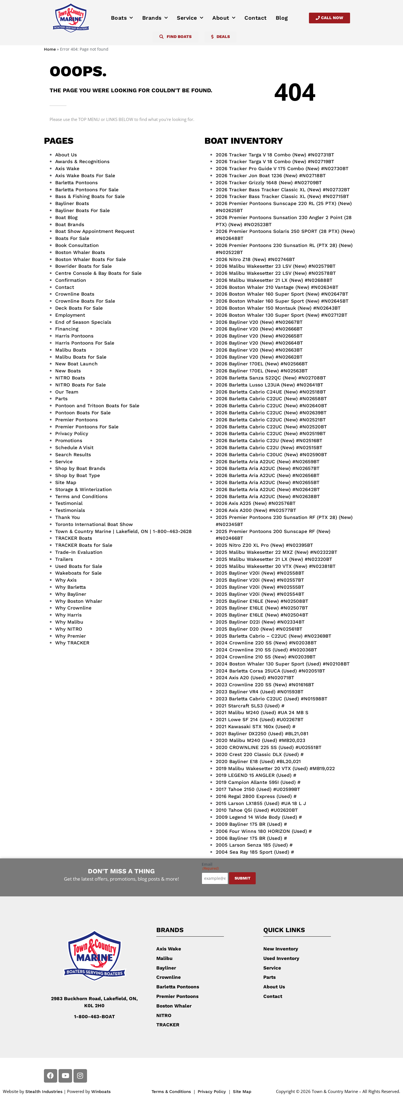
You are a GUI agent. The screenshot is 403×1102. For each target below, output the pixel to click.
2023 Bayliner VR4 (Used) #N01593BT (260, 691)
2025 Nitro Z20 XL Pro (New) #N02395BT (264, 545)
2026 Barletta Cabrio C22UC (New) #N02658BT (271, 398)
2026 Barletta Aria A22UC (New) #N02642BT (268, 489)
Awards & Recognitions (82, 161)
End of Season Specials (83, 322)
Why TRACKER (72, 643)
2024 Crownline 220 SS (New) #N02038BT (266, 643)
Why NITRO (68, 629)
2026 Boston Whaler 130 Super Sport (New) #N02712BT (282, 315)
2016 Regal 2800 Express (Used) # (256, 796)
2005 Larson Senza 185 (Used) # (254, 845)
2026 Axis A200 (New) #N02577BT (256, 510)
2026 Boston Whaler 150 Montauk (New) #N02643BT (278, 308)
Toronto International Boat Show (94, 524)
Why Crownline (73, 608)
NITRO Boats (70, 378)
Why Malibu (69, 622)
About (223, 18)
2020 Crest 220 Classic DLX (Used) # (260, 754)
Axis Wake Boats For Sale (85, 175)
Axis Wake (67, 168)
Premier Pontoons (76, 419)
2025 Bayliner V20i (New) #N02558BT (260, 573)
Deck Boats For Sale (79, 308)
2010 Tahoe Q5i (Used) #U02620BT (257, 810)
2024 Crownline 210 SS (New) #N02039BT (266, 657)
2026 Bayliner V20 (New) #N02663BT (259, 350)
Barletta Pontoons (76, 182)
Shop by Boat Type (77, 475)
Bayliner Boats (72, 203)
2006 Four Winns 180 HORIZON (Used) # (264, 831)
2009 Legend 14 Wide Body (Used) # (259, 817)
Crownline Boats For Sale (85, 301)
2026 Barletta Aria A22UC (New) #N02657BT (268, 468)
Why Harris (68, 615)
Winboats (101, 1091)
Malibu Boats (70, 350)
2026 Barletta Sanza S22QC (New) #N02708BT (271, 378)
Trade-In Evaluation (79, 552)
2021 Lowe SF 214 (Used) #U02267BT (260, 719)
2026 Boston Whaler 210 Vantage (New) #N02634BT (277, 287)
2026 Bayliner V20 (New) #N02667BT (259, 322)
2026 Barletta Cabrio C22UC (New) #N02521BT (271, 419)
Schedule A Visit (74, 447)
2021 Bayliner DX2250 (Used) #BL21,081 (262, 733)
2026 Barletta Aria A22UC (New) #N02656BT (268, 475)
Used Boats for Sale (78, 566)
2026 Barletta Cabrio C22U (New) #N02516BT (269, 440)
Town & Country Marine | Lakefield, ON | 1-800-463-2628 (123, 531)
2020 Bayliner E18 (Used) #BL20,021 (258, 761)
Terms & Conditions (171, 1091)
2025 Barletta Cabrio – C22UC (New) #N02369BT (273, 636)
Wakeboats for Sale (78, 573)
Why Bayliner (70, 594)
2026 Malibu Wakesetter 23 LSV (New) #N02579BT (276, 266)
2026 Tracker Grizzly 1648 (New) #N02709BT (269, 182)
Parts (61, 398)
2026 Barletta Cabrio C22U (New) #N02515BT (269, 447)
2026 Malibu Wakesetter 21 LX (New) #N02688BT (274, 280)
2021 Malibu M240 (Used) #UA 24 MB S (262, 712)
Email (210, 866)
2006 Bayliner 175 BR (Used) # (251, 838)
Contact (255, 18)
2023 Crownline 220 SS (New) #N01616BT (265, 684)
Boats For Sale (72, 238)
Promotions (68, 440)
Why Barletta (70, 587)
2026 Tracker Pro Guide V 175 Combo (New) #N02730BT (282, 168)
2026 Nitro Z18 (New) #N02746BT (255, 259)
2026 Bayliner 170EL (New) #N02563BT (262, 371)
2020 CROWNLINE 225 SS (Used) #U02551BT (269, 747)
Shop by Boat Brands (80, 468)
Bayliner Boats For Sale (82, 210)
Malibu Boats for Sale (80, 357)
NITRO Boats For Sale (80, 385)
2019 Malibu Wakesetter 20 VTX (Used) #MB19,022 (275, 768)
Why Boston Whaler (78, 601)
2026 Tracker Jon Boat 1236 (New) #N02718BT (271, 175)
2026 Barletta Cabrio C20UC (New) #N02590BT (271, 454)
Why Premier (70, 636)
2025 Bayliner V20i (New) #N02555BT (260, 587)
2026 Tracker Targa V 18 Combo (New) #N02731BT (275, 155)
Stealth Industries (44, 1091)
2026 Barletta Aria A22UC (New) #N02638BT (268, 496)
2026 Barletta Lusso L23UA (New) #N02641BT (269, 385)
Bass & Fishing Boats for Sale (90, 196)
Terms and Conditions (81, 496)
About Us (66, 155)
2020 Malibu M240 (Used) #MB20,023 (260, 740)
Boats (122, 18)
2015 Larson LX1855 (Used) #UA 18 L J (261, 803)
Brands (155, 18)
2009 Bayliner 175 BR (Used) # (251, 824)
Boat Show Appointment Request (94, 231)
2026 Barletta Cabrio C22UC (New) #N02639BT (271, 412)
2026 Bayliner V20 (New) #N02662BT (259, 357)
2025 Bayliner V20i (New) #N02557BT (260, 580)
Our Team (66, 392)
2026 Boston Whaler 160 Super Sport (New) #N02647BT (282, 294)
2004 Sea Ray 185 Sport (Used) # (255, 852)
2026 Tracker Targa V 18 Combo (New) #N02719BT (275, 161)
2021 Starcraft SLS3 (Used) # (250, 706)
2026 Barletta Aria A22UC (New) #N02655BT (268, 482)
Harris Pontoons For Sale (84, 343)
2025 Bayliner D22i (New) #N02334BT (260, 622)
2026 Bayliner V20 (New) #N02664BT (259, 343)
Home (50, 49)
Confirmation (70, 280)
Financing (66, 329)
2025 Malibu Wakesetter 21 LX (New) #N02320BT (274, 559)
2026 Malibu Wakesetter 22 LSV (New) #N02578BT (276, 273)
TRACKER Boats (73, 538)
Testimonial (69, 503)
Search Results (73, 454)
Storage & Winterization (83, 489)
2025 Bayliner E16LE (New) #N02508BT (262, 601)
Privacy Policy (71, 433)
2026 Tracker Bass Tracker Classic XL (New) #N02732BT (283, 189)
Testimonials (70, 510)
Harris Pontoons (74, 336)
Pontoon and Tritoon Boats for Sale (97, 405)
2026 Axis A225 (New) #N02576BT (256, 503)
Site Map (65, 482)
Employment (70, 315)
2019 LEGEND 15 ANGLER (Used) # (256, 775)
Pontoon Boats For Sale (83, 412)
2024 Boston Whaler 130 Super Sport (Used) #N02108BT (283, 664)
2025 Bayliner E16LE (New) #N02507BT (262, 608)
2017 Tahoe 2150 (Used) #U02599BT (258, 789)
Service (190, 18)
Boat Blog (66, 217)
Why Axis (66, 580)
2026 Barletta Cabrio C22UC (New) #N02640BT (271, 405)
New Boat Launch (76, 363)
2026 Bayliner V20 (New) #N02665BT (259, 336)
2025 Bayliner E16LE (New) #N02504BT (262, 615)
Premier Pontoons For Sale (87, 426)
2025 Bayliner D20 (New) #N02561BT (259, 629)
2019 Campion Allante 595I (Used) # (258, 782)
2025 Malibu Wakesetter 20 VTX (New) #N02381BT (276, 566)
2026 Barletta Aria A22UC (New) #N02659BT (268, 461)
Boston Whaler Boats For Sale (90, 259)
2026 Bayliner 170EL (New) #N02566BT (262, 363)
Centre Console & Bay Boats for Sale (98, 273)
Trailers (64, 559)
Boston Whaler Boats (80, 252)
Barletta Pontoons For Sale (87, 189)
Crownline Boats (74, 294)
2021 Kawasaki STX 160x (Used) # (255, 726)
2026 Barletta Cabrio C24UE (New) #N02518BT (271, 392)
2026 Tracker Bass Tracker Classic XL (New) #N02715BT (282, 196)
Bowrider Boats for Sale (83, 266)
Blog (282, 18)
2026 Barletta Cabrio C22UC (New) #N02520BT (271, 426)
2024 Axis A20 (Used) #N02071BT (255, 677)
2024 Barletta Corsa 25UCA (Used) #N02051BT (270, 671)
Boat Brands (69, 224)
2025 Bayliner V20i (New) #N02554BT (260, 594)
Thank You (67, 517)
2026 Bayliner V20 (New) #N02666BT (259, 329)
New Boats (68, 371)
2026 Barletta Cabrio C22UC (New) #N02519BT (271, 433)
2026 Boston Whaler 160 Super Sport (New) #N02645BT (282, 301)
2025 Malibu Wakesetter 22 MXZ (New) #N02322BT (276, 552)
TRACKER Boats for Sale (83, 545)
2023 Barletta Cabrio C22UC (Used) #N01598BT (272, 698)
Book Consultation (77, 245)
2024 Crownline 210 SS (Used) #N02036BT (266, 650)
